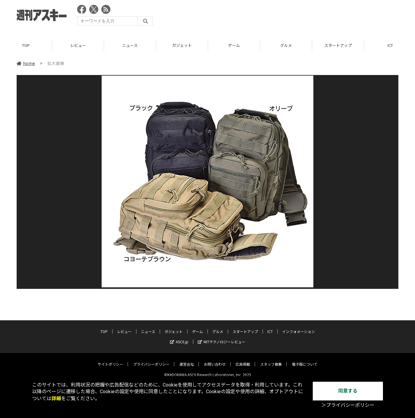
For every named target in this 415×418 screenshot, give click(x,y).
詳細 (56, 398)
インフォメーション (298, 327)
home (26, 63)
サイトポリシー (110, 359)
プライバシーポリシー (151, 359)
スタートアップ (338, 45)
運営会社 (186, 359)
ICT (270, 327)
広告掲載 (243, 359)
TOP (26, 45)
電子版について (304, 359)
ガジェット (182, 45)
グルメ (286, 45)
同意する (348, 391)
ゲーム (234, 45)
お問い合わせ (215, 359)
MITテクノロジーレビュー (221, 337)
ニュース (130, 45)
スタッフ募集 (271, 359)
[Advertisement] (288, 16)
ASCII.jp (179, 337)
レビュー (78, 45)
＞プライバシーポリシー (347, 405)
